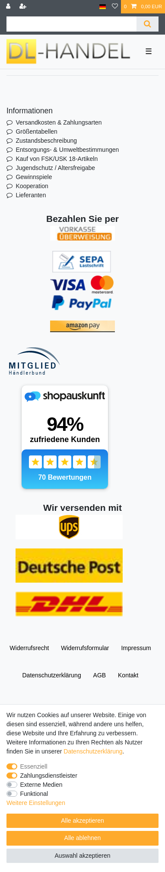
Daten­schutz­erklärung (51, 675)
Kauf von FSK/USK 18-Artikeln (57, 158)
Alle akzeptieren (82, 820)
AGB (99, 675)
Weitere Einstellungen (35, 802)
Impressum (136, 647)
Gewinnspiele (34, 176)
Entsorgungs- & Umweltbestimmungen (67, 149)
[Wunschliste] (115, 6)
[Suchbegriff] (71, 24)
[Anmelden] (9, 6)
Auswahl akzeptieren (82, 855)
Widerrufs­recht (29, 647)
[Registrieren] (23, 6)
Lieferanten (31, 195)
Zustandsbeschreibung (46, 140)
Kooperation (32, 186)
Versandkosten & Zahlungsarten (59, 122)
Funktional (34, 793)
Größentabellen (36, 131)
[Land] (102, 6)
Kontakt (128, 675)
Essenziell (34, 766)
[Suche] (147, 24)
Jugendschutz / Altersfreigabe (55, 167)
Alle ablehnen (82, 837)
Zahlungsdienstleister (48, 775)
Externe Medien (41, 784)
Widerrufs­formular (85, 647)
